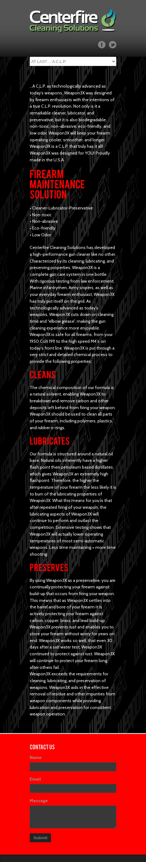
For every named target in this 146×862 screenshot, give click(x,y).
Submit (40, 837)
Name (35, 757)
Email (35, 779)
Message (39, 800)
